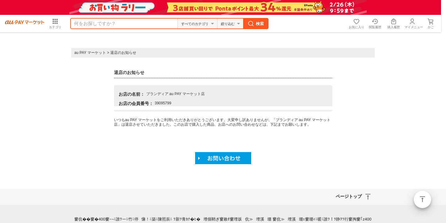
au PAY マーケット (90, 52)
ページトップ (422, 199)
